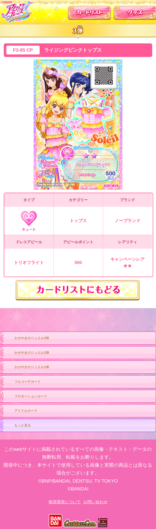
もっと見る (18, 425)
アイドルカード (21, 411)
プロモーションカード (26, 396)
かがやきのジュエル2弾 (27, 353)
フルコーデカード (27, 382)
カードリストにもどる (78, 290)
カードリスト (89, 11)
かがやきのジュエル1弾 (27, 367)
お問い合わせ (95, 502)
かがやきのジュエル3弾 (27, 338)
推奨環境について (64, 502)
